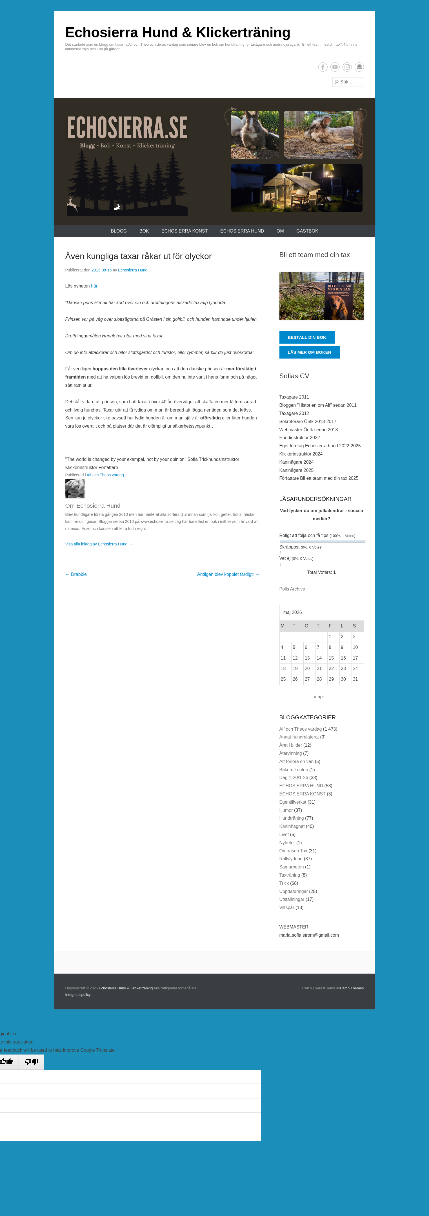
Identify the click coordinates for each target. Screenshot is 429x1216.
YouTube (335, 67)
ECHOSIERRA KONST (184, 231)
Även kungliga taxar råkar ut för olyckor (138, 256)
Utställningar (291, 899)
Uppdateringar (293, 891)
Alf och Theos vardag (105, 475)
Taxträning (289, 875)
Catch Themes (352, 988)
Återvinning (290, 753)
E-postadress (359, 67)
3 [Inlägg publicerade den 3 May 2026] (354, 636)
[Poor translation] (31, 1062)
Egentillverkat (292, 802)
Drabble (76, 574)
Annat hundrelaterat (299, 737)
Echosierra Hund (132, 270)
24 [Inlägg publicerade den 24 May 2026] (355, 668)
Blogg (119, 231)
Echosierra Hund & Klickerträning (178, 32)
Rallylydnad (291, 858)
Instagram (347, 67)
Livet (284, 834)
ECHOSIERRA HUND (242, 231)
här (94, 286)
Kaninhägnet (292, 826)
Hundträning (291, 818)
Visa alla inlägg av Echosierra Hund (99, 544)
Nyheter (287, 842)
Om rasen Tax (293, 850)
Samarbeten (291, 867)
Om (280, 231)
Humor (286, 810)
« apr (319, 696)
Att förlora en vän (296, 761)
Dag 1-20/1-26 (293, 777)
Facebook (323, 67)
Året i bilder (290, 745)
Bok (144, 231)
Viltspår (286, 907)
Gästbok (307, 231)
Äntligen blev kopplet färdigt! (228, 574)
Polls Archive (292, 589)
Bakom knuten (293, 769)
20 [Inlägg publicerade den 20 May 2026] (307, 668)
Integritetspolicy (78, 994)
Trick (284, 883)
